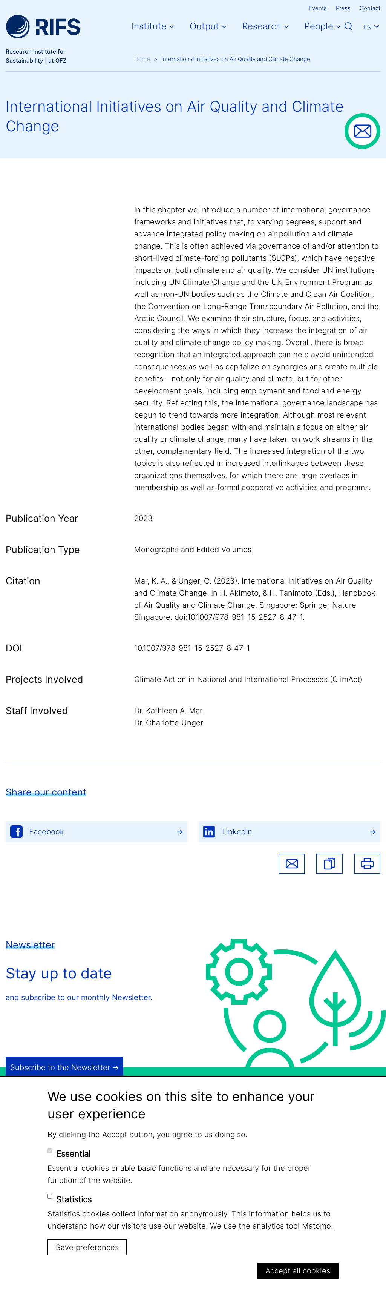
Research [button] (261, 26)
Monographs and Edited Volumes (192, 549)
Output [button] (204, 26)
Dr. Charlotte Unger (168, 722)
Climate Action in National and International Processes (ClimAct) (248, 679)
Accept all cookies (297, 1270)
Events (318, 8)
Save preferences (87, 1247)
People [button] (318, 26)
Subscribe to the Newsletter (60, 1067)
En (367, 27)
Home (142, 59)
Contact (370, 8)
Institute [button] (149, 26)
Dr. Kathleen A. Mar (168, 710)
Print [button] (367, 864)
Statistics (74, 1199)
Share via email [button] (292, 864)
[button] (329, 864)
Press (343, 8)
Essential (73, 1154)
